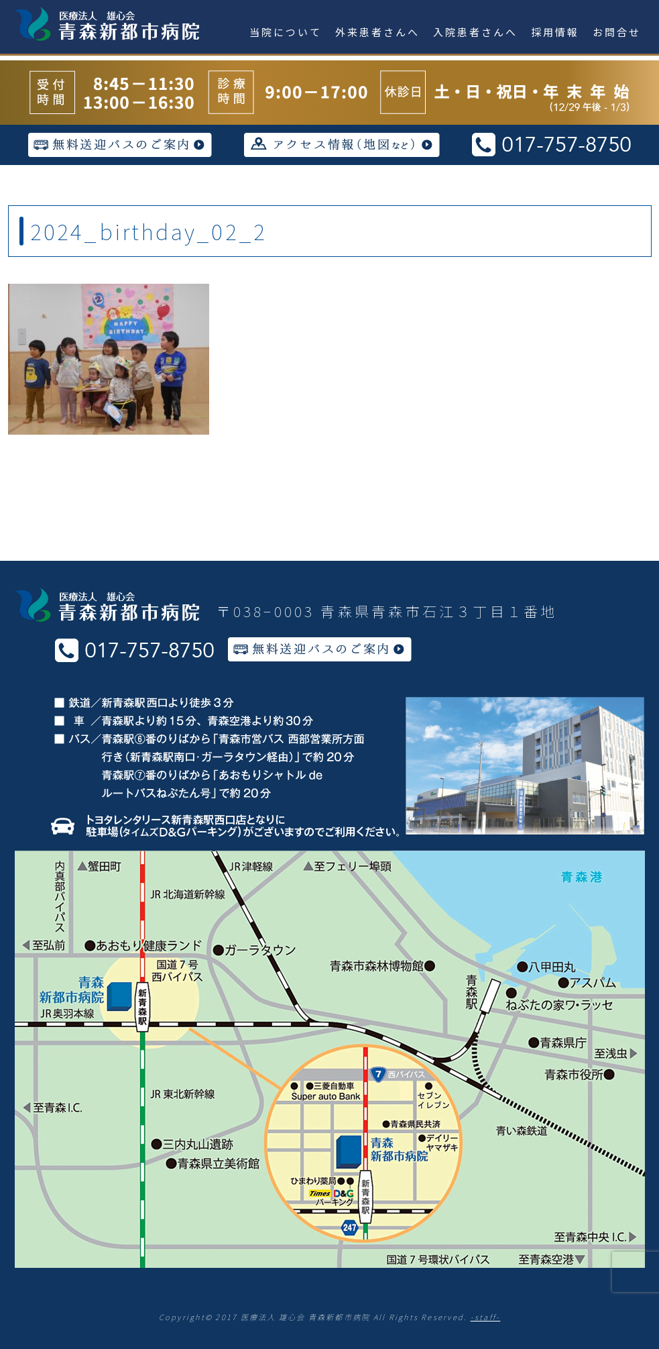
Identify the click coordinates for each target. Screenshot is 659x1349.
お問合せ (617, 32)
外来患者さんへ (377, 32)
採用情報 (555, 32)
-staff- (486, 1316)
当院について (285, 32)
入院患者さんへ (475, 32)
